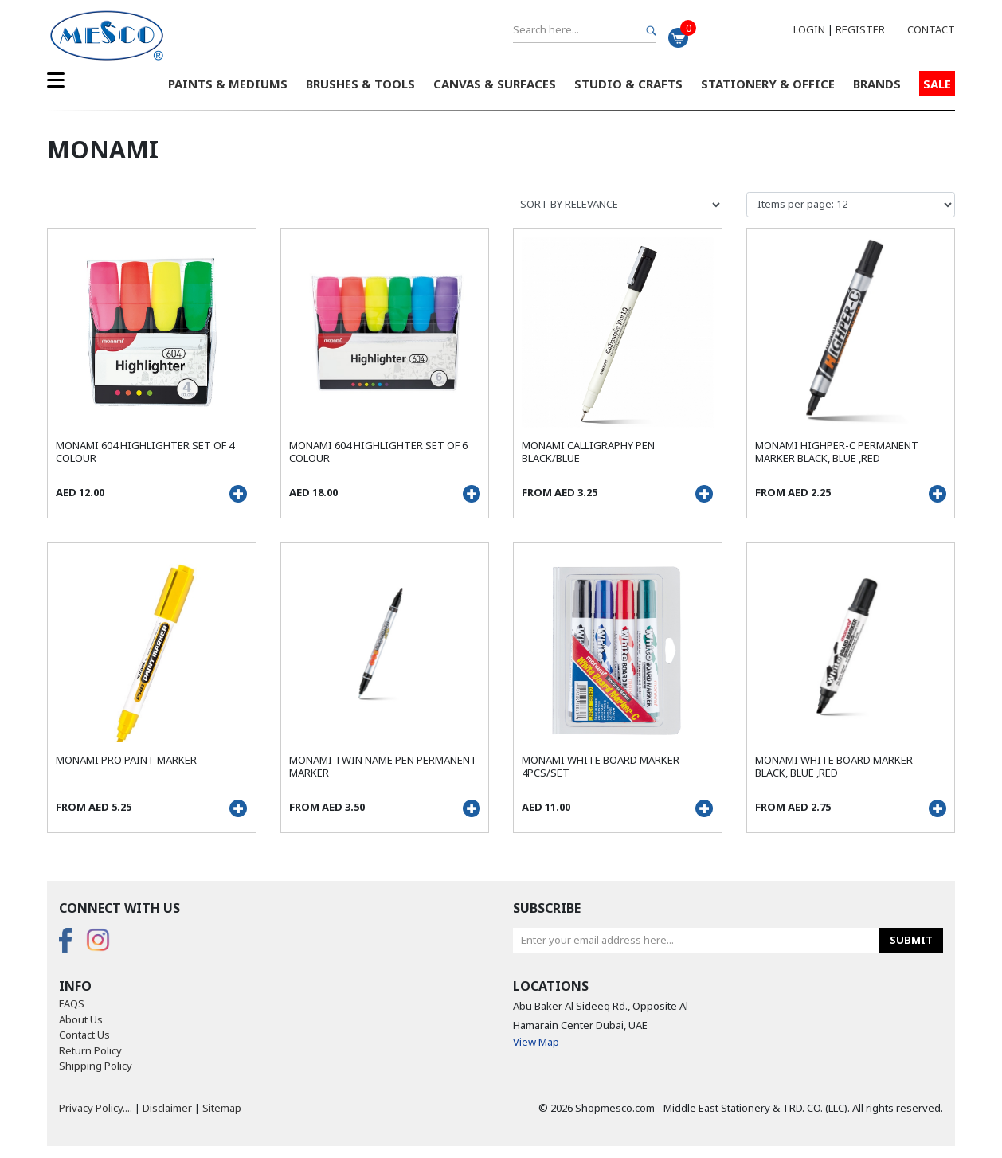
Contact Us (84, 1034)
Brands (877, 84)
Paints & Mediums (228, 84)
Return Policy (90, 1050)
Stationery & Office (768, 84)
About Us (81, 1019)
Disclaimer (167, 1108)
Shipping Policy (95, 1065)
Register (860, 29)
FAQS (71, 1003)
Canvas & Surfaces (494, 84)
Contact (931, 29)
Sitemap (221, 1108)
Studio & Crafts (628, 84)
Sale (937, 84)
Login (809, 29)
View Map (536, 1042)
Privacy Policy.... (95, 1108)
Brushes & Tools (360, 84)
